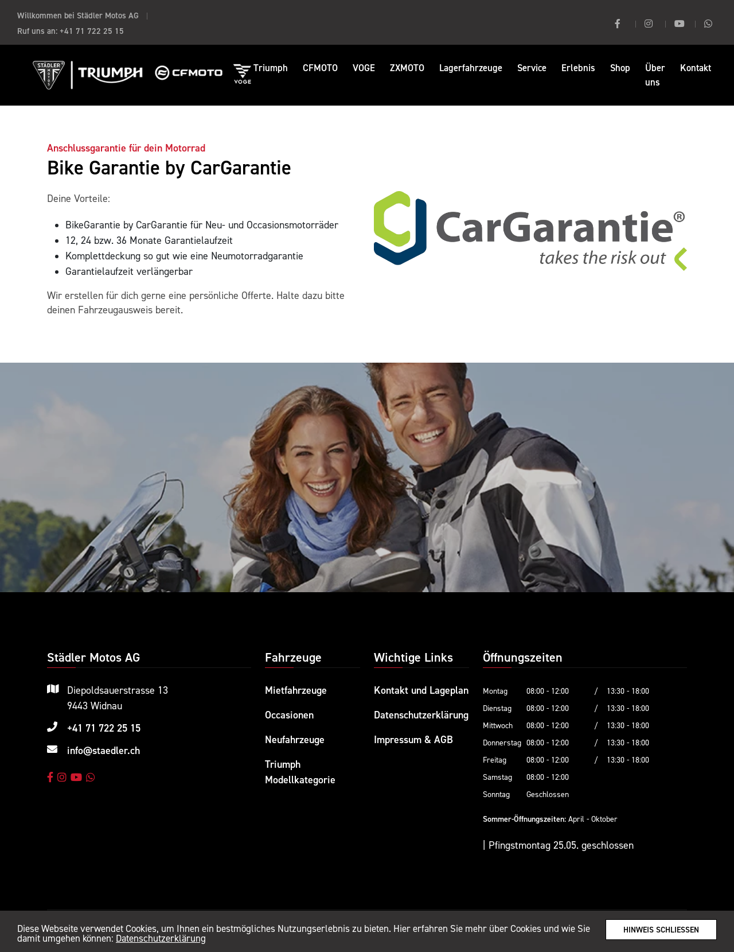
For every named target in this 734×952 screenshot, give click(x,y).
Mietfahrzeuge (296, 690)
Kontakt (695, 67)
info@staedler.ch (103, 750)
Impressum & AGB (413, 739)
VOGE (364, 67)
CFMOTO (320, 67)
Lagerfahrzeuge (470, 67)
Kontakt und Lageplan (421, 690)
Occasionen (289, 714)
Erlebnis (578, 67)
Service (531, 67)
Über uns (655, 74)
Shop (620, 67)
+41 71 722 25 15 (92, 30)
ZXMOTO (407, 67)
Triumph (270, 67)
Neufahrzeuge (295, 739)
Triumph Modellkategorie (300, 771)
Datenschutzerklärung (161, 939)
